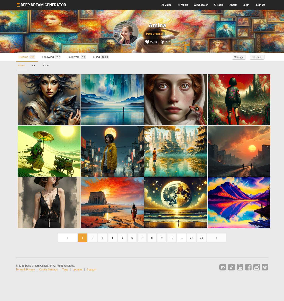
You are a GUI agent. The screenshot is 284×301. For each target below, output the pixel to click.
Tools (219, 4)
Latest (21, 65)
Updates (77, 269)
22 (191, 237)
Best (34, 65)
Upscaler (201, 4)
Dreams (27, 57)
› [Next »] (216, 237)
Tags (65, 269)
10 (171, 237)
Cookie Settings (48, 269)
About (233, 4)
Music (183, 4)
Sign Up (260, 4)
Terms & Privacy (25, 269)
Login (246, 4)
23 (201, 237)
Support (91, 269)
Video (167, 4)
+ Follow (256, 57)
